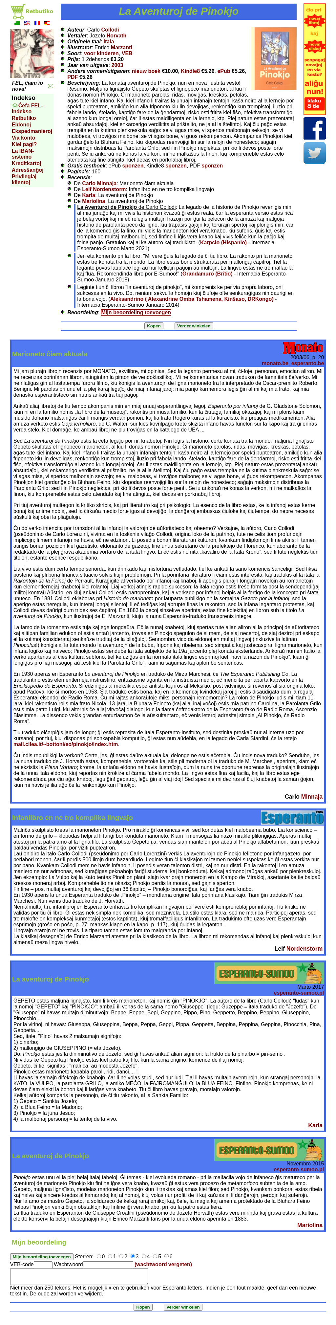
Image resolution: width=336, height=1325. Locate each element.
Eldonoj (21, 124)
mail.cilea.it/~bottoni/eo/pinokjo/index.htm (65, 744)
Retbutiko (24, 118)
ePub (223, 71)
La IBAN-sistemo (23, 154)
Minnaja (312, 796)
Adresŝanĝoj (28, 170)
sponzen (133, 165)
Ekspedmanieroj (32, 131)
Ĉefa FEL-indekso (27, 108)
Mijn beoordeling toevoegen (136, 312)
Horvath (116, 35)
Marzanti (121, 47)
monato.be (275, 363)
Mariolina (93, 201)
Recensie (78, 177)
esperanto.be (307, 363)
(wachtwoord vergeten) (163, 1264)
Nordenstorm (304, 948)
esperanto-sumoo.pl (299, 993)
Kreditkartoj (26, 163)
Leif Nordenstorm (104, 189)
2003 (117, 65)
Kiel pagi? (24, 144)
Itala (109, 41)
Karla (88, 195)
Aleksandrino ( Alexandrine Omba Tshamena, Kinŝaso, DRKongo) (192, 299)
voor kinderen (101, 53)
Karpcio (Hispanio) (223, 242)
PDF (72, 77)
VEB (127, 53)
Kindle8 (190, 71)
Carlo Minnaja (99, 183)
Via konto (23, 138)
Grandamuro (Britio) (207, 273)
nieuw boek (146, 71)
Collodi (110, 30)
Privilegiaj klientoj (24, 179)
